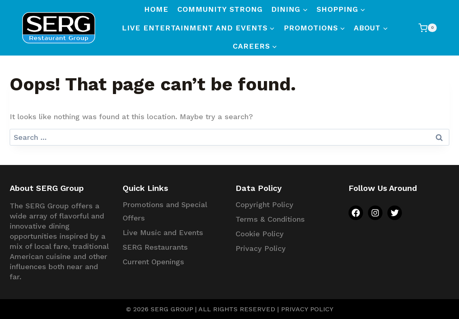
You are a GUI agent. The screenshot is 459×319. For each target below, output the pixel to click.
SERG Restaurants (155, 247)
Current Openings (153, 261)
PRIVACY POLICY (307, 309)
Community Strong (220, 9)
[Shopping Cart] (428, 27)
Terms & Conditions (270, 219)
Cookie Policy (260, 233)
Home (156, 9)
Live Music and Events (163, 232)
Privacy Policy (261, 248)
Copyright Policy (264, 204)
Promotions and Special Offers (165, 211)
